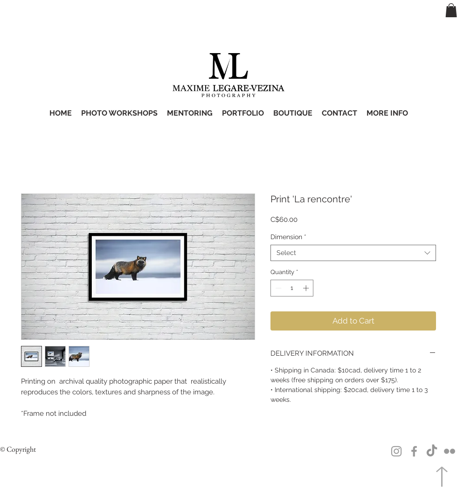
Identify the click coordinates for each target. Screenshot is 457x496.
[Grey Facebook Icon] (414, 451)
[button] (451, 10)
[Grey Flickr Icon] (450, 451)
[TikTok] (432, 451)
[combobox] (353, 253)
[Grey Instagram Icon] (396, 451)
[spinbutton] (292, 288)
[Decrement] (277, 288)
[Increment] (306, 288)
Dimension (288, 237)
